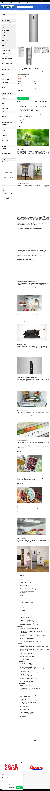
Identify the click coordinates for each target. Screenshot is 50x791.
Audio (3, 74)
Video (3, 76)
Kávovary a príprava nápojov (7, 63)
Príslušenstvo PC (5, 108)
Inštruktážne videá (5, 161)
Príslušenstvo (4, 142)
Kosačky (3, 130)
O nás (3, 2)
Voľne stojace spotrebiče (9, 10)
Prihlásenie (40, 0)
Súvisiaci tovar (41, 98)
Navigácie (3, 87)
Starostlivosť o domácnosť (7, 58)
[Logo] (7, 6)
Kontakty (31, 2)
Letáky (3, 156)
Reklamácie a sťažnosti (8, 172)
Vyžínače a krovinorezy (6, 135)
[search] (31, 7)
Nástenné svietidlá (5, 113)
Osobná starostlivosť (6, 61)
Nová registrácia (46, 0)
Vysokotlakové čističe (6, 137)
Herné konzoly (4, 105)
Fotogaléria (27, 2)
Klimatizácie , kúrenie (6, 66)
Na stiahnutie (32, 98)
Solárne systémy (5, 140)
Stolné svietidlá (5, 116)
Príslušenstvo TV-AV (5, 79)
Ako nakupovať (7, 2)
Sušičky (3, 27)
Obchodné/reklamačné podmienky (17, 2)
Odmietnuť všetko (12, 787)
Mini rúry (3, 47)
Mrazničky (3, 35)
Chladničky (4, 32)
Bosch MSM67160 (43, 738)
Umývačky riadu (5, 40)
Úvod (2, 10)
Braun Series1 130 (21, 745)
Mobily (3, 85)
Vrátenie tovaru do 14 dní (9, 174)
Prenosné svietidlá (5, 119)
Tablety (3, 100)
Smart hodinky (4, 90)
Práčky (3, 25)
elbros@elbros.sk (6, 200)
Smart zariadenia (5, 124)
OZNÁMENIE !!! (4, 148)
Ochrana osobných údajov (9, 177)
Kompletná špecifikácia (23, 98)
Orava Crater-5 (32, 739)
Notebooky (4, 98)
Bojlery (3, 45)
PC (2, 95)
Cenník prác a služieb (8, 169)
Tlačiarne (3, 103)
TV (2, 71)
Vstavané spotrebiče (6, 50)
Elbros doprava (4, 151)
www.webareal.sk (29, 790)
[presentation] (18, 28)
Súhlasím (19, 787)
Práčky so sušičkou (5, 30)
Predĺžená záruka (7, 179)
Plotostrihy (4, 132)
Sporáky (3, 37)
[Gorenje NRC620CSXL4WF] (33, 28)
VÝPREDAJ (3, 17)
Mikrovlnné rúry (4, 42)
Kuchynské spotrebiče (6, 56)
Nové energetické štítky (6, 153)
